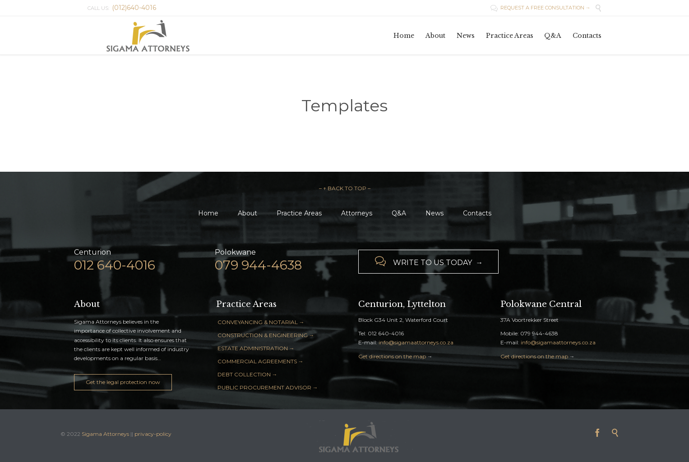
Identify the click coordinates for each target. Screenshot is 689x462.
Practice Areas (299, 213)
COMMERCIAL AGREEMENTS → (260, 361)
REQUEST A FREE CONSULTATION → (540, 8)
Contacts (477, 213)
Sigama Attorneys (106, 433)
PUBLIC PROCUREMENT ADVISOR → (267, 387)
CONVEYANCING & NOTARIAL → (261, 322)
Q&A (399, 213)
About (247, 213)
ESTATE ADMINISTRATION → (256, 348)
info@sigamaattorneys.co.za (416, 342)
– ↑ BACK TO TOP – (344, 188)
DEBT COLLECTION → (247, 374)
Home (208, 213)
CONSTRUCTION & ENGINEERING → (265, 335)
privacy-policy (152, 433)
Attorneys (356, 213)
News (434, 213)
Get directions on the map (392, 356)
